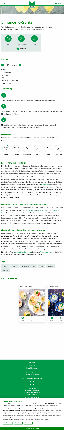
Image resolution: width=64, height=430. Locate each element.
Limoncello (45, 212)
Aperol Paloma (28, 238)
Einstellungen (28, 422)
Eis (34, 293)
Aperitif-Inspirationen (23, 280)
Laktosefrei (25, 293)
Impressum (36, 428)
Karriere (32, 362)
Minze (41, 293)
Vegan (5, 293)
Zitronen (50, 293)
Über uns (32, 365)
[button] (62, 331)
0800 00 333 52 (33, 375)
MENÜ (5, 4)
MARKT (58, 4)
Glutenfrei (15, 293)
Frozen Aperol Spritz (47, 280)
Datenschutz (28, 428)
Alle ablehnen (18, 422)
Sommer (5, 297)
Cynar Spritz (41, 238)
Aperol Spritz (52, 204)
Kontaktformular (32, 368)
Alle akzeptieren (8, 422)
